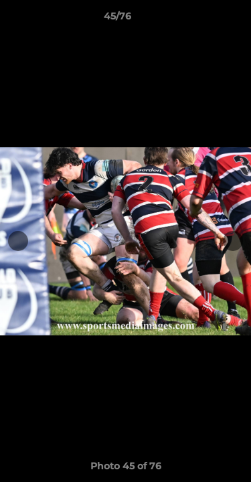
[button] (203, 19)
